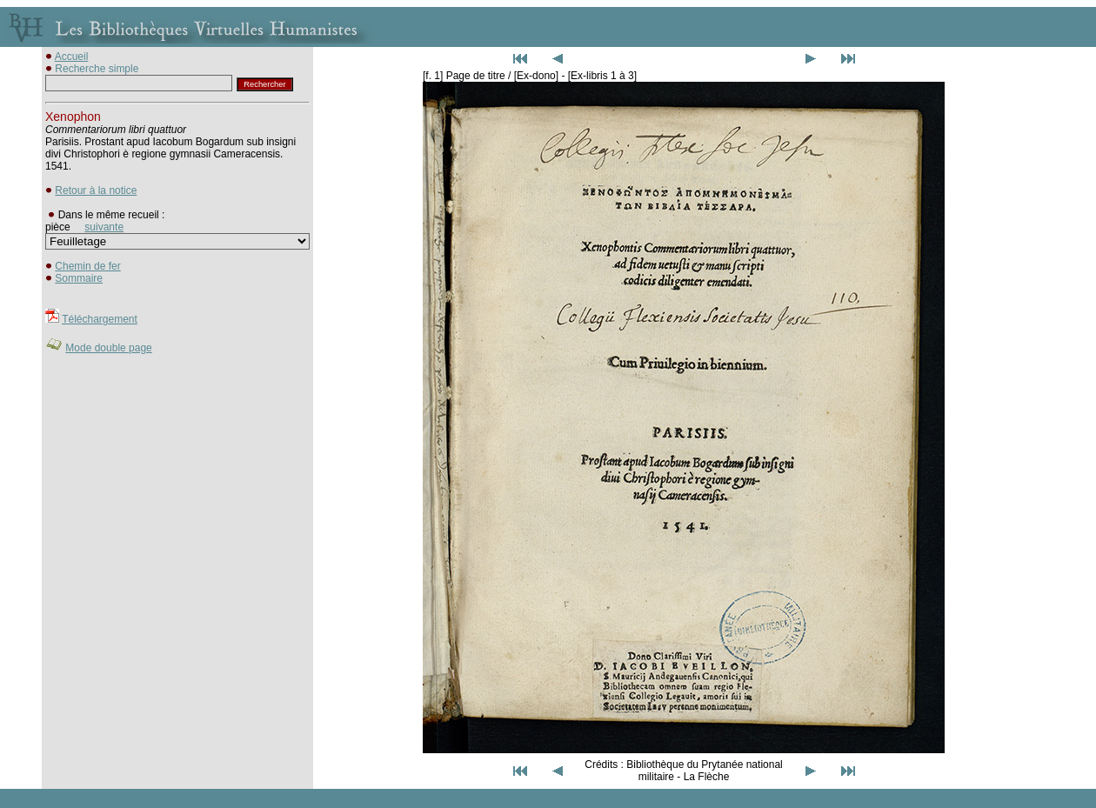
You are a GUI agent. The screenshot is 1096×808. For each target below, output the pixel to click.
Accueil (72, 56)
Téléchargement (99, 319)
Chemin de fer (87, 266)
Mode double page (108, 348)
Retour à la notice (96, 190)
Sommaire (79, 278)
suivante (104, 227)
